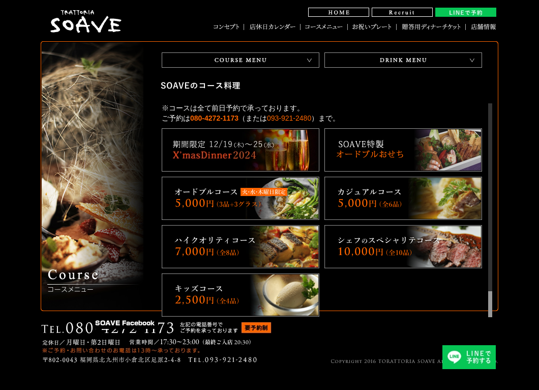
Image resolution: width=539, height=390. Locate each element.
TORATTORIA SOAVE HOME (86, 15)
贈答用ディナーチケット (431, 26)
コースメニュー (324, 26)
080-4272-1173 (214, 118)
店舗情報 (481, 26)
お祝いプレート (372, 26)
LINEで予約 (465, 12)
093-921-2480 (289, 118)
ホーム (338, 12)
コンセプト (229, 26)
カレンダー (272, 26)
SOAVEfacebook (125, 322)
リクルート (402, 12)
